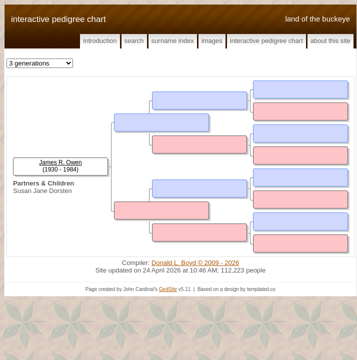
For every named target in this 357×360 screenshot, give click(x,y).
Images (212, 40)
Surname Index (173, 40)
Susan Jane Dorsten (42, 190)
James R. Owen (60, 162)
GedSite (168, 289)
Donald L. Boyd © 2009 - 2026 (195, 262)
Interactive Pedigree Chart (266, 40)
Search (134, 40)
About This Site (330, 40)
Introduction (99, 40)
